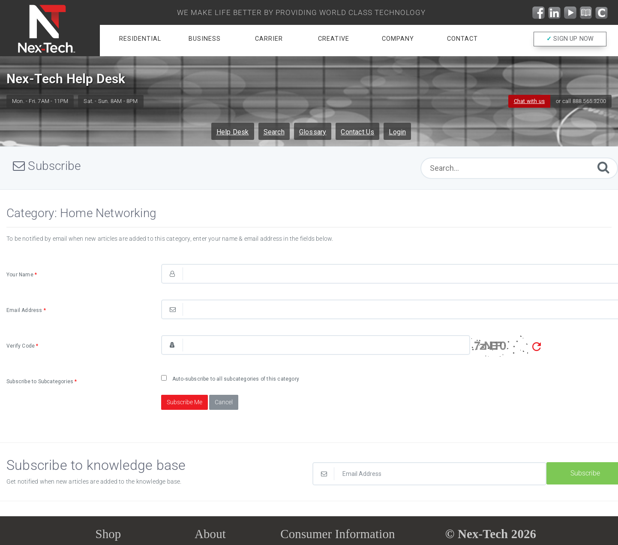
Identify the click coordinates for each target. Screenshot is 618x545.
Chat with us (529, 101)
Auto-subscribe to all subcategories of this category (230, 378)
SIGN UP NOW (570, 39)
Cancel (224, 402)
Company (398, 38)
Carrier (269, 38)
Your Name (21, 275)
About (210, 534)
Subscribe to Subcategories (41, 381)
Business (205, 38)
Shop (108, 534)
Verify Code (22, 346)
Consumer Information (337, 534)
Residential (140, 38)
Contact (462, 38)
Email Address (26, 310)
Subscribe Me (184, 402)
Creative (333, 38)
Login (397, 132)
